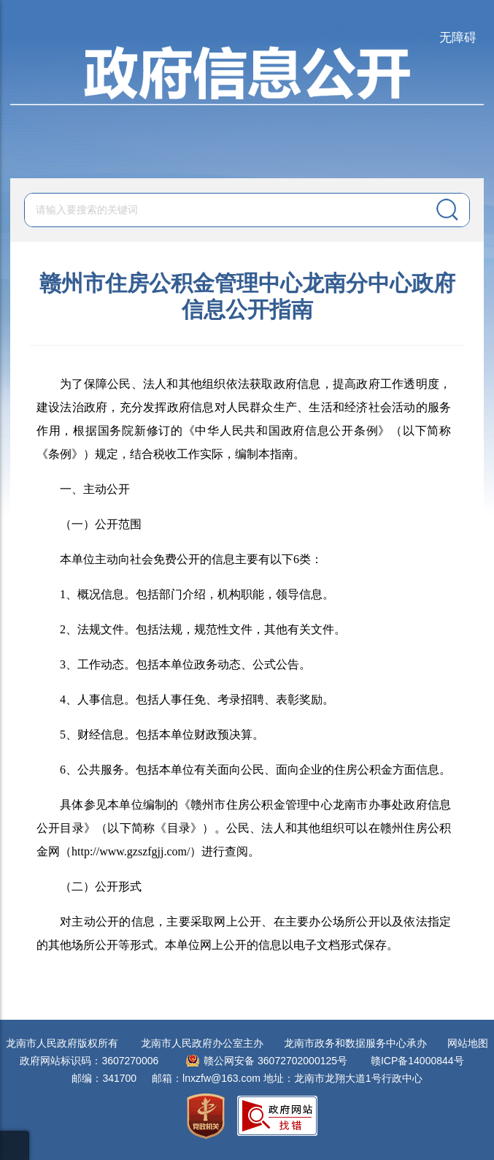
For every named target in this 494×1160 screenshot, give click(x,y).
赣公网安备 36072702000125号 (275, 1060)
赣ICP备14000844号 (417, 1060)
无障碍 (457, 38)
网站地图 (467, 1043)
